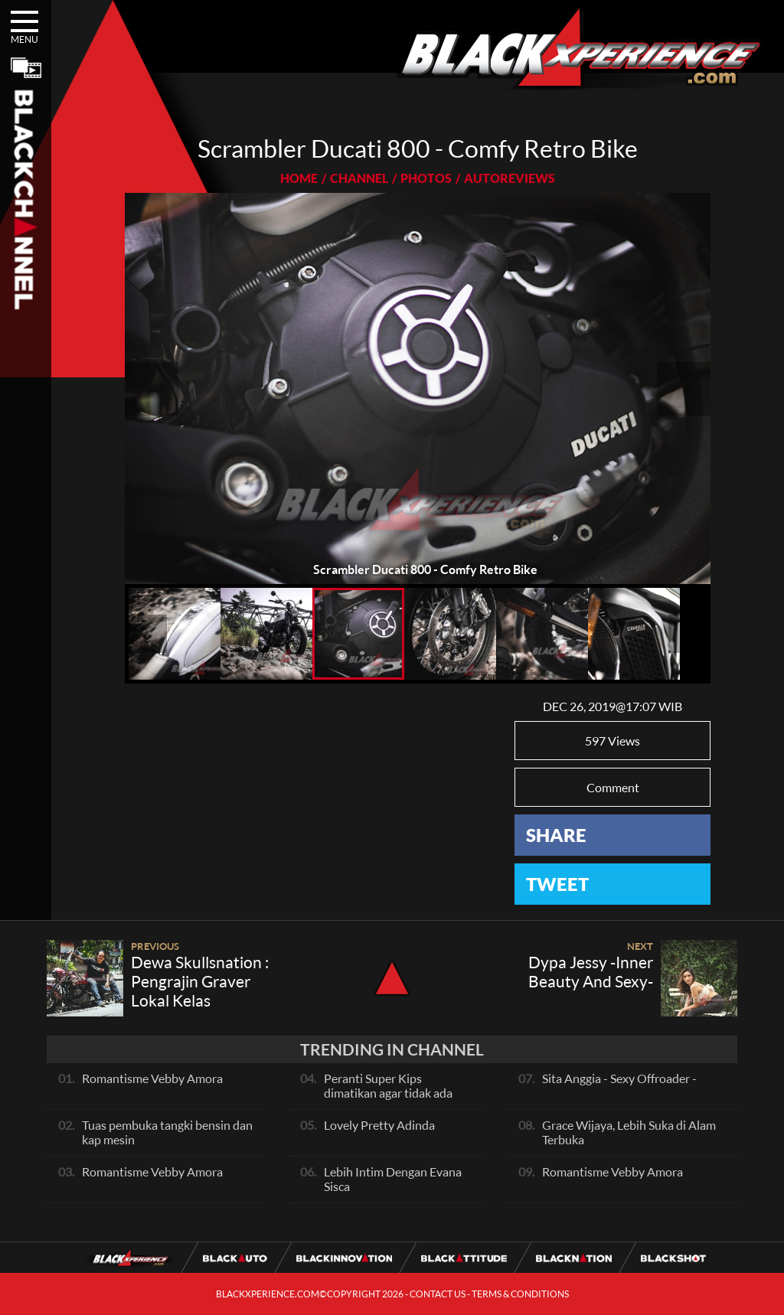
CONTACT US (438, 1294)
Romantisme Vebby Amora (152, 1078)
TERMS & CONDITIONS (520, 1294)
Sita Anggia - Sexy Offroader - (619, 1078)
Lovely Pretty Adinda (379, 1125)
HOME (299, 178)
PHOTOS (426, 178)
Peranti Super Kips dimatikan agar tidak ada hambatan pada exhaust (388, 1092)
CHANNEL (359, 178)
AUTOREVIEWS (509, 178)
